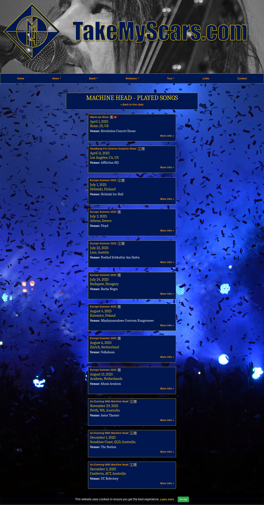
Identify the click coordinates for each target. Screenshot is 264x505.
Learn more (167, 499)
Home (20, 78)
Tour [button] (170, 78)
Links (206, 78)
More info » (167, 135)
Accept (183, 499)
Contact (242, 78)
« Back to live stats (132, 104)
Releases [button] (131, 78)
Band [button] (92, 78)
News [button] (55, 78)
